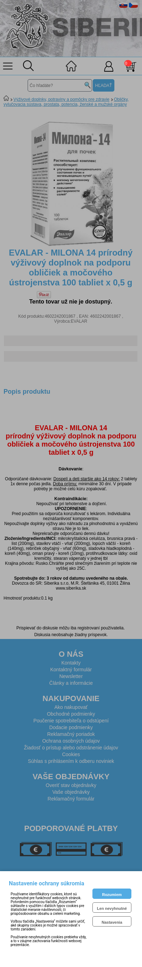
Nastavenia (112, 922)
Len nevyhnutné (112, 908)
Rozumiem (112, 894)
